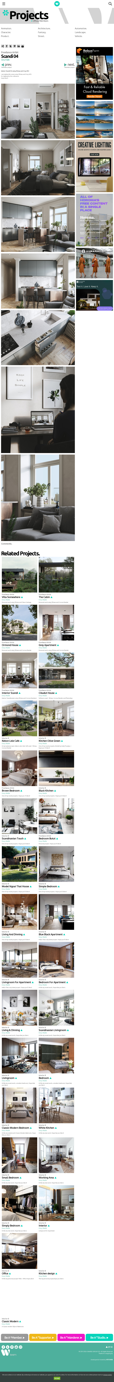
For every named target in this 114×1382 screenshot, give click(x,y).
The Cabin (46, 597)
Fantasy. (42, 32)
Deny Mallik (5, 60)
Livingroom (9, 1077)
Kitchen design (48, 1273)
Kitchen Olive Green (51, 740)
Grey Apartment (49, 644)
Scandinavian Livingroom (54, 1030)
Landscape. (80, 32)
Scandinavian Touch (14, 838)
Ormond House (11, 644)
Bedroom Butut (48, 838)
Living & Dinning (12, 1030)
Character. (6, 32)
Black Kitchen (47, 790)
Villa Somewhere (12, 597)
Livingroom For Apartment (18, 982)
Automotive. (81, 28)
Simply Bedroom (12, 1225)
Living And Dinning (13, 934)
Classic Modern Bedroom (17, 1127)
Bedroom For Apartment (53, 982)
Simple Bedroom (49, 886)
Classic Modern (11, 1321)
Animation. (6, 28)
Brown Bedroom (12, 790)
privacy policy (107, 1375)
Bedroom (45, 1077)
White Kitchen (48, 1127)
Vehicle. (78, 36)
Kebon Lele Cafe (12, 740)
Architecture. (44, 28)
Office (6, 1273)
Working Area (48, 1177)
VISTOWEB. (109, 1359)
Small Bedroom (12, 1177)
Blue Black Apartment (52, 934)
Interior (44, 1225)
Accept (57, 1378)
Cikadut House (48, 692)
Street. (41, 36)
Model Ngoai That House (17, 886)
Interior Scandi (11, 692)
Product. (5, 36)
